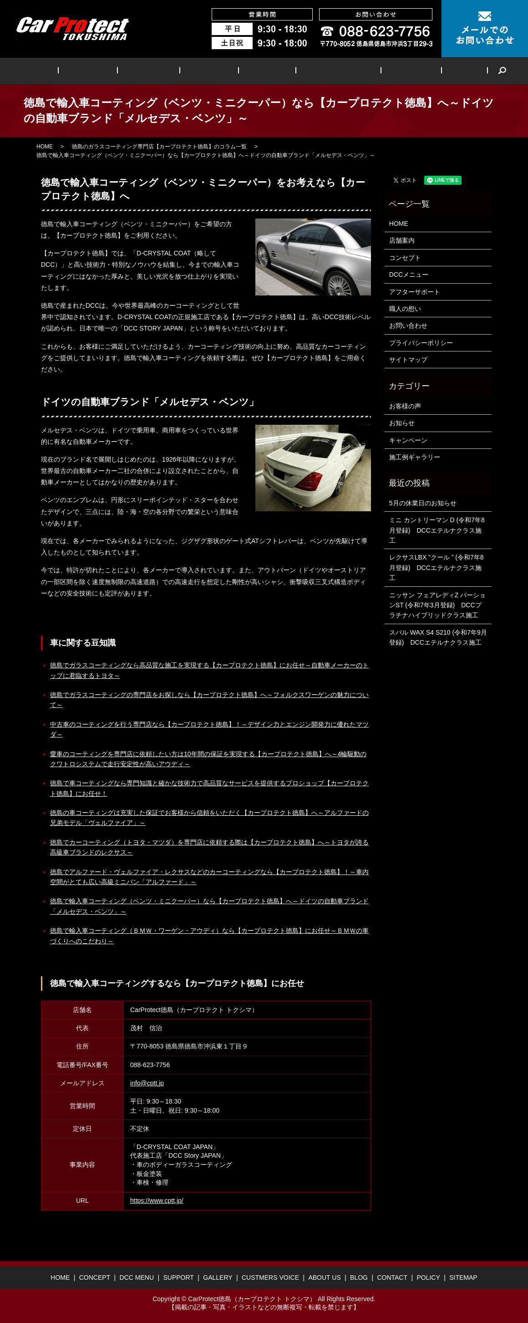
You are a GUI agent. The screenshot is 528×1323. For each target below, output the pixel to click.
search (461, 71)
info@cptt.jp (147, 1083)
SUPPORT (212, 71)
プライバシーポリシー (421, 342)
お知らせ (402, 423)
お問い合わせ (408, 325)
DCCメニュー (408, 274)
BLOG (429, 71)
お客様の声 (405, 406)
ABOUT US (386, 71)
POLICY (428, 1277)
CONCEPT (111, 71)
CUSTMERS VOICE (323, 71)
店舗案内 (402, 240)
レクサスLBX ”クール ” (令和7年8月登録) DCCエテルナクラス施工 (436, 567)
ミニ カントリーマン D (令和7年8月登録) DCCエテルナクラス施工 (437, 530)
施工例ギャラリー (414, 457)
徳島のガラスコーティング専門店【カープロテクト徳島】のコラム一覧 (159, 146)
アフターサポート (414, 291)
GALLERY (260, 71)
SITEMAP (463, 1277)
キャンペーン (408, 440)
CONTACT (392, 1277)
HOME (70, 71)
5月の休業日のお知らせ (423, 503)
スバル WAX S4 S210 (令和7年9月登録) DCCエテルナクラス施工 (438, 637)
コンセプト (405, 257)
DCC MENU (162, 71)
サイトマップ (408, 359)
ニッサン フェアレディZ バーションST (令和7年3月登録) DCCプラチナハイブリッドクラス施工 (437, 605)
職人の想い (405, 308)
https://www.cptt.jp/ (156, 1200)
